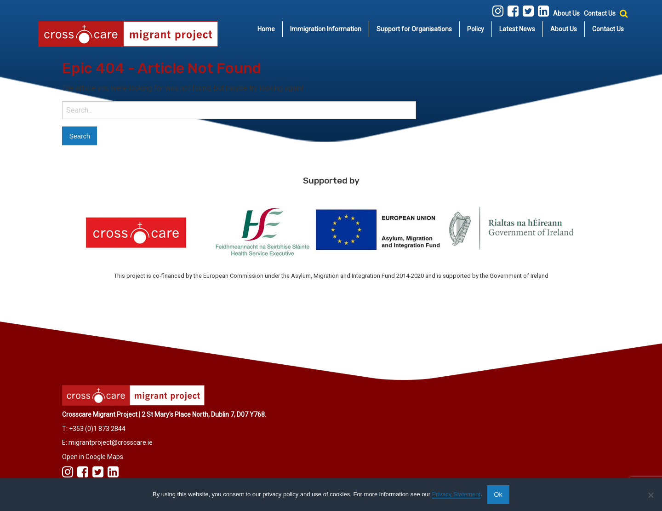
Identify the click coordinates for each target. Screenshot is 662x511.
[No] (650, 495)
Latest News (517, 29)
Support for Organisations (414, 29)
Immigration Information (325, 29)
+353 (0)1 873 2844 (97, 428)
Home (266, 29)
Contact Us (600, 13)
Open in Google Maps (92, 456)
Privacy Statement (456, 494)
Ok (498, 494)
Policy (475, 29)
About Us (566, 13)
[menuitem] (266, 29)
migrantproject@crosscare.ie (110, 442)
